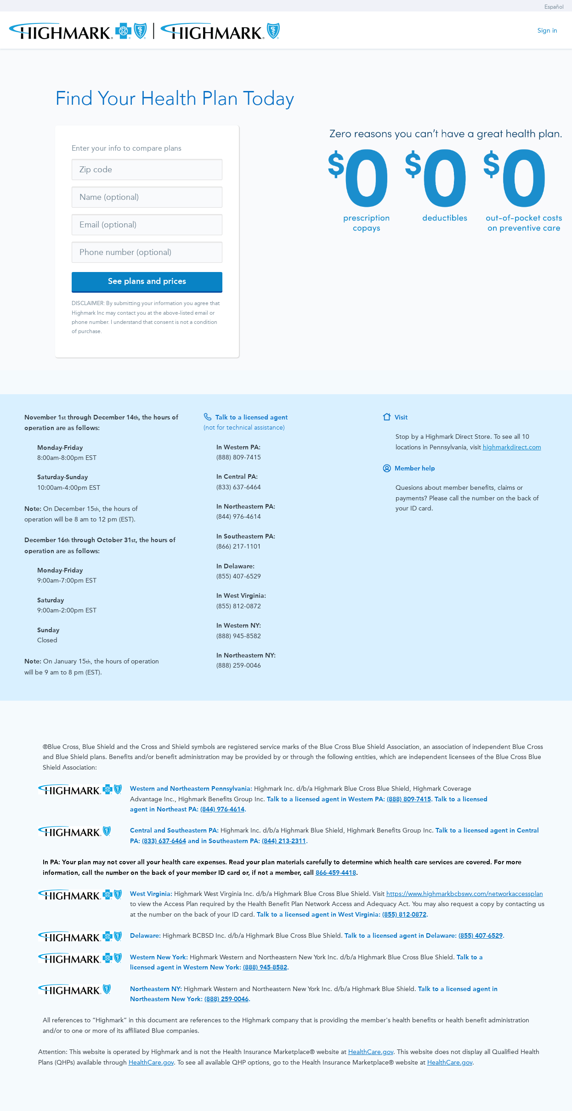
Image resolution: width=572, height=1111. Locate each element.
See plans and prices (147, 281)
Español (554, 7)
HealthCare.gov (370, 1052)
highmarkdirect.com (512, 447)
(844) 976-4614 (222, 809)
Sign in (547, 30)
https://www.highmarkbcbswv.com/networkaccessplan (464, 894)
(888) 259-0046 (226, 999)
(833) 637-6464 (164, 841)
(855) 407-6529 (481, 936)
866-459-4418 (336, 873)
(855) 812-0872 (404, 914)
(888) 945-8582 (265, 967)
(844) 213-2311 (284, 841)
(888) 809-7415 (409, 799)
